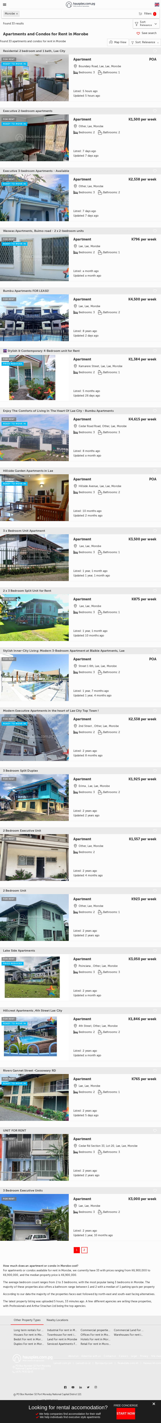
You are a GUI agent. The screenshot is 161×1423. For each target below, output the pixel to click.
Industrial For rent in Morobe (65, 1330)
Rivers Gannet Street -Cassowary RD (29, 1070)
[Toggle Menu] (4, 4)
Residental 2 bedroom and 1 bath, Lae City (34, 51)
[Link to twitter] (88, 1387)
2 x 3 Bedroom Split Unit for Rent (27, 591)
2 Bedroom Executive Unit (22, 830)
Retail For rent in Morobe (96, 1344)
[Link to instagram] (96, 1387)
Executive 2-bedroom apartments (28, 111)
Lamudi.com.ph (62, 1363)
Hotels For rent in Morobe (97, 1339)
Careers (123, 1356)
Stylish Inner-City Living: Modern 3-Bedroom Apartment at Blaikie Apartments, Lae (64, 650)
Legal (134, 1356)
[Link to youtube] (73, 1387)
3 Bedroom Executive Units (23, 1190)
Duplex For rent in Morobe (30, 1344)
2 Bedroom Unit (14, 890)
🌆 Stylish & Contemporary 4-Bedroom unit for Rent (41, 351)
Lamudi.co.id (83, 1363)
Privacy (144, 1356)
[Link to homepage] (80, 5)
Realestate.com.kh (128, 1363)
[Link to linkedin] (80, 1387)
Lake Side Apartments (19, 950)
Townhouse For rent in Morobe (66, 1334)
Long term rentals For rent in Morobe (37, 1330)
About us (73, 1356)
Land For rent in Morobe (62, 1339)
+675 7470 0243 (24, 1371)
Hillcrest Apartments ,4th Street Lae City (32, 1010)
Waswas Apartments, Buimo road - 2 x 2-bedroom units (43, 231)
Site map (156, 1356)
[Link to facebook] (65, 1387)
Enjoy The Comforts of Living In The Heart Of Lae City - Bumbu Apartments (58, 411)
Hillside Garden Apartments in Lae (28, 471)
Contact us (110, 1356)
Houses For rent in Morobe (30, 1334)
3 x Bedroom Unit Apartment (24, 531)
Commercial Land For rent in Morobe (137, 1330)
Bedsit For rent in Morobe (30, 1339)
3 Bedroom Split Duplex (20, 770)
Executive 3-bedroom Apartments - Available (36, 171)
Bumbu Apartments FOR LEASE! (26, 291)
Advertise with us (91, 1356)
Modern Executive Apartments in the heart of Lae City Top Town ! (51, 710)
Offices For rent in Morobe (97, 1334)
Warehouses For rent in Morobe (133, 1334)
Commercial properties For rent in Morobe (107, 1330)
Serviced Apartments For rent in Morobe (72, 1344)
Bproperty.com (103, 1363)
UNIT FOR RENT (14, 1130)
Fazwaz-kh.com (152, 1363)
